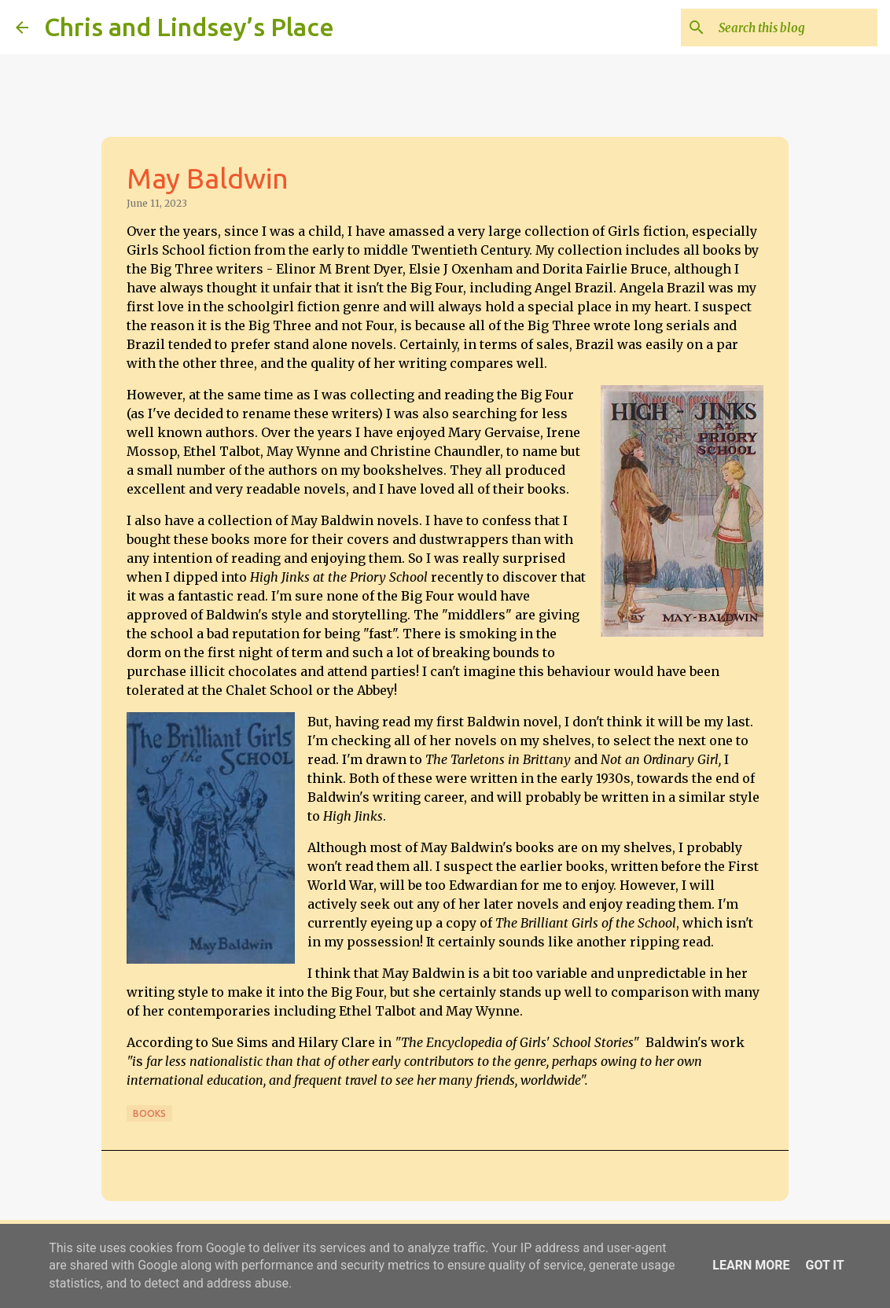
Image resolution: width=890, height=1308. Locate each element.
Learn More (750, 1265)
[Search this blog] (794, 27)
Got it (824, 1265)
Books (149, 1113)
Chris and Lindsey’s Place (189, 27)
